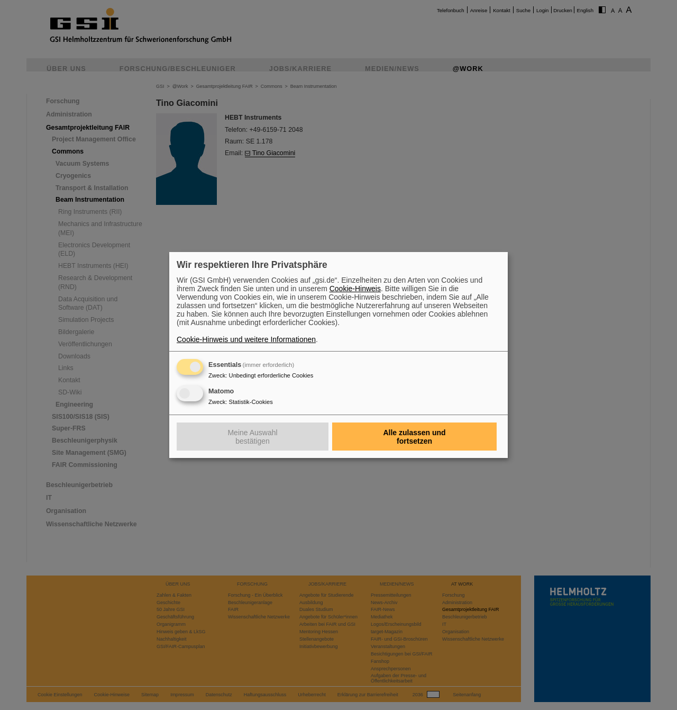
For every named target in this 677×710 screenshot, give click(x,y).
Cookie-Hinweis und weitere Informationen (246, 339)
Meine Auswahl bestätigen (252, 436)
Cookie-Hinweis (355, 288)
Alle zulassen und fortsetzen (414, 436)
